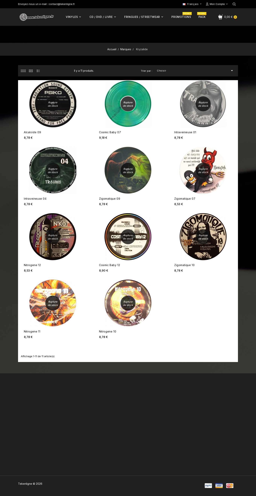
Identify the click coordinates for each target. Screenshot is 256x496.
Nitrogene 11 (32, 331)
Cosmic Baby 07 (110, 132)
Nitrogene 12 (32, 265)
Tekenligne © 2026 (30, 483)
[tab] (23, 71)
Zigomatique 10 (184, 265)
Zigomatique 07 (184, 198)
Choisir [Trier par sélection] (195, 70)
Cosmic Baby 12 (109, 265)
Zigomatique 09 (109, 198)
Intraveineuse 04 (35, 198)
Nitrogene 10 (107, 331)
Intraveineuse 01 (185, 132)
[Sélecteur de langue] (192, 4)
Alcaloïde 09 (32, 132)
